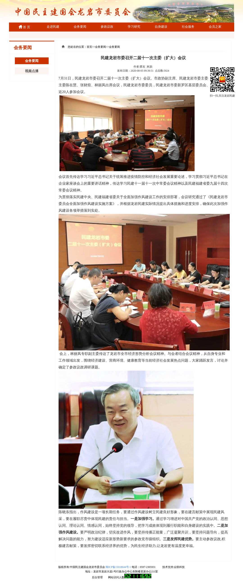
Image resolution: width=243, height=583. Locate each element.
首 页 (25, 27)
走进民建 (53, 26)
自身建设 (161, 26)
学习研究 (134, 26)
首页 (89, 46)
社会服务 (188, 26)
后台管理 (97, 577)
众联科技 (179, 567)
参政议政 (107, 26)
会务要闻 (80, 26)
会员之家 (215, 26)
